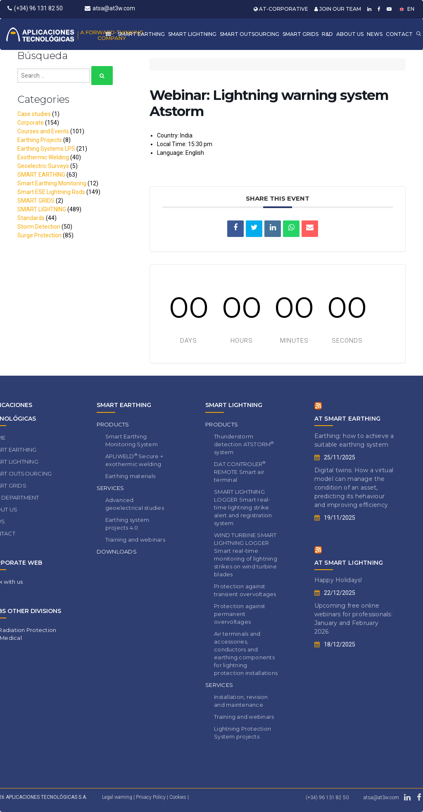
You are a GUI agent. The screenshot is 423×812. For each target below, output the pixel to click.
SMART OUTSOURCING (249, 34)
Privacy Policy (151, 797)
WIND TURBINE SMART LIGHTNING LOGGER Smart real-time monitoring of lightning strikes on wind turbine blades (245, 555)
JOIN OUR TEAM (337, 9)
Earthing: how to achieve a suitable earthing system (354, 440)
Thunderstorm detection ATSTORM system (244, 444)
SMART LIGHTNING (192, 34)
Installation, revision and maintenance (241, 701)
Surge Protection (39, 235)
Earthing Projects (39, 140)
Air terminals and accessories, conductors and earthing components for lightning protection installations (246, 653)
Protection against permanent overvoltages (240, 614)
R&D (327, 34)
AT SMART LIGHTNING (348, 562)
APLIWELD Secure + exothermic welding (134, 459)
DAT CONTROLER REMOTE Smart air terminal (240, 471)
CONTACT (399, 34)
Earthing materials (130, 476)
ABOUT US (350, 34)
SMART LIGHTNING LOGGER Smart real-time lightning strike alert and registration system (243, 507)
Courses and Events (43, 131)
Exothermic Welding (43, 157)
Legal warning (117, 797)
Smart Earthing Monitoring (51, 183)
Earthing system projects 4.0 (127, 523)
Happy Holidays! (338, 580)
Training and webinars (135, 539)
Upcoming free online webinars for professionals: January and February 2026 (353, 618)
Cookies (178, 797)
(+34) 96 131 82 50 (35, 8)
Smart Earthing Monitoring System (131, 440)
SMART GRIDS (300, 34)
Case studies (34, 114)
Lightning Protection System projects (242, 732)
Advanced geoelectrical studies (134, 504)
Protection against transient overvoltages (245, 590)
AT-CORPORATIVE (281, 9)
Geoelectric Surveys (43, 166)
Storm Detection (38, 226)
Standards (31, 218)
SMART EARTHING (141, 34)
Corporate (30, 122)
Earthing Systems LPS (46, 148)
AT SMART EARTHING (347, 418)
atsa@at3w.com (110, 8)
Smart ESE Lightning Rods (51, 192)
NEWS (375, 34)
